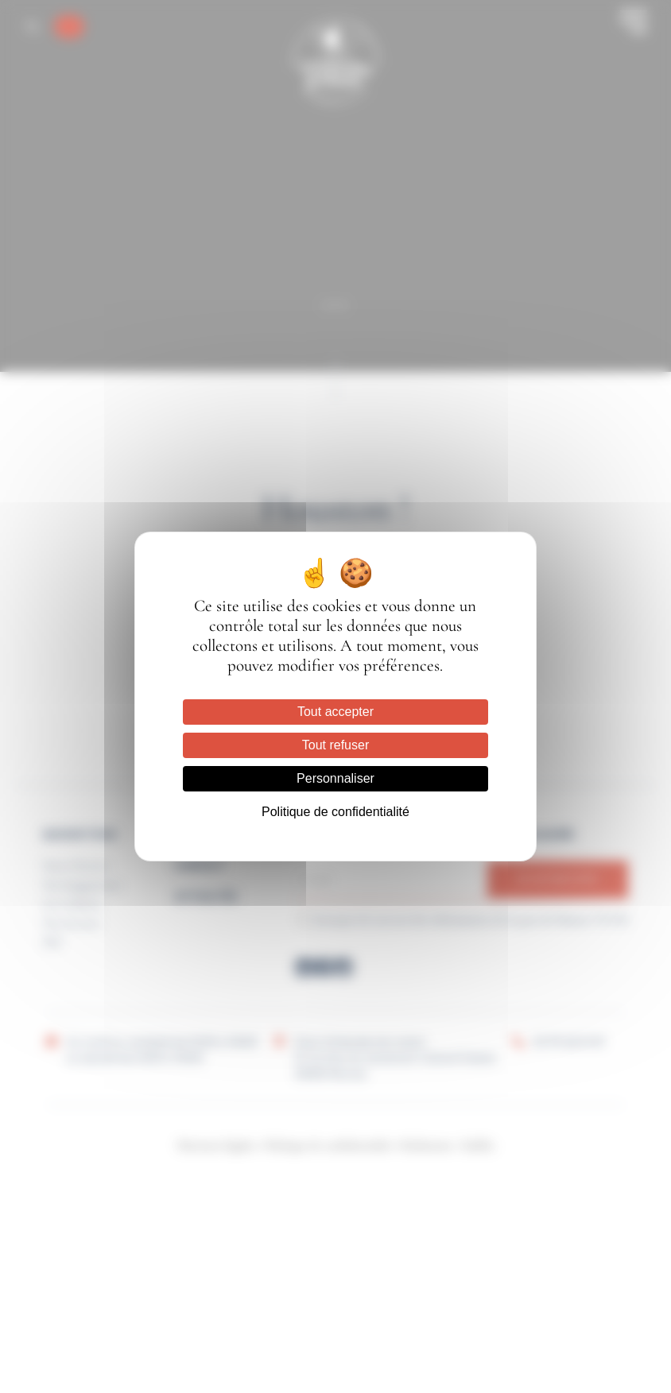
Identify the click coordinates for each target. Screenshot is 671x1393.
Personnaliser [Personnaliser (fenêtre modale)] (335, 778)
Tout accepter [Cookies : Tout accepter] (335, 711)
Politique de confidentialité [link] (335, 811)
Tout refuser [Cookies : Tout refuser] (335, 745)
